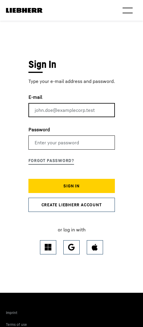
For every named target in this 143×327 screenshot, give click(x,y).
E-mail (35, 97)
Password (39, 130)
